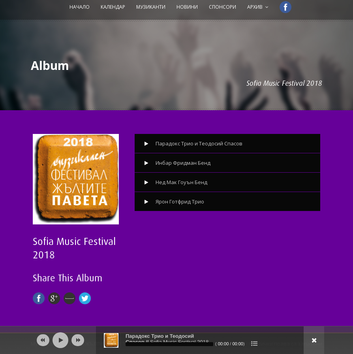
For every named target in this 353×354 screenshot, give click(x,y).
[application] (176, 340)
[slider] (169, 344)
